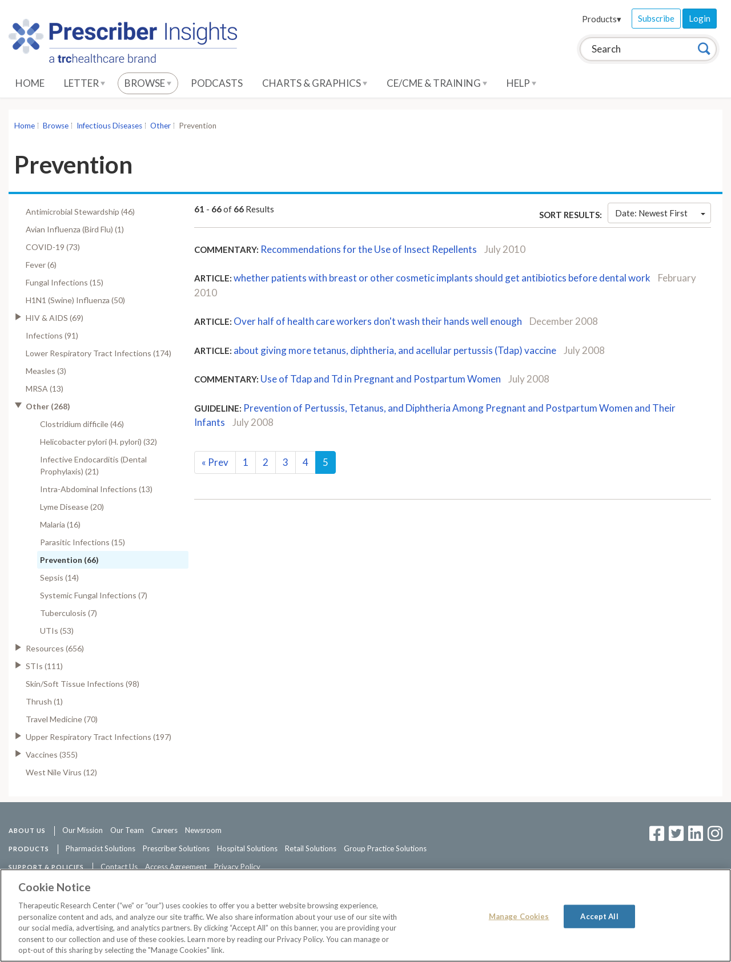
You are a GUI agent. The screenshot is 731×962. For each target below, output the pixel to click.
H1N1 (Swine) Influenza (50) (75, 300)
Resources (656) (55, 648)
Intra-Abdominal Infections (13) (96, 489)
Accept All (599, 915)
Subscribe (656, 18)
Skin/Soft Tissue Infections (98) (82, 684)
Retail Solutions (310, 848)
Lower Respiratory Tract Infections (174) (98, 353)
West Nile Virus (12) (61, 772)
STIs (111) (44, 666)
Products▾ (601, 19)
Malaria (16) (60, 524)
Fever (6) (41, 264)
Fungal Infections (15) (64, 282)
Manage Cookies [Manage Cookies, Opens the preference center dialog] (519, 915)
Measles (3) (46, 371)
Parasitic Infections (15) (82, 542)
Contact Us (119, 866)
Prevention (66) (69, 560)
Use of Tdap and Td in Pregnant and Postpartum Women (380, 379)
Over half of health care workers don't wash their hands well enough (378, 321)
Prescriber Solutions (176, 848)
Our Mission (82, 830)
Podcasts (217, 83)
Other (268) (48, 406)
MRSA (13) (44, 388)
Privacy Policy (237, 866)
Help (521, 83)
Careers (164, 830)
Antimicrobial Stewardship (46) (80, 211)
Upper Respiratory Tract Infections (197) (98, 737)
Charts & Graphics (314, 83)
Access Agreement (176, 866)
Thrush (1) (44, 701)
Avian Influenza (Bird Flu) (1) (75, 229)
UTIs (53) (57, 630)
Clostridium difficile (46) (82, 424)
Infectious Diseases (109, 125)
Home (30, 83)
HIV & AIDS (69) (54, 318)
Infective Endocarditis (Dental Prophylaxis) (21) (93, 465)
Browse (147, 83)
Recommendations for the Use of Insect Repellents (368, 249)
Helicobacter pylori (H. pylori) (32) (98, 441)
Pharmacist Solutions (100, 848)
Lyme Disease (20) (72, 507)
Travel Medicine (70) (62, 719)
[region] (365, 915)
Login (699, 18)
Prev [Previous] (215, 462)
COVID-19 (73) (53, 247)
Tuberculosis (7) (68, 613)
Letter (84, 83)
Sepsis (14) (59, 577)
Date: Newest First (660, 213)
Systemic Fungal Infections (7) (93, 595)
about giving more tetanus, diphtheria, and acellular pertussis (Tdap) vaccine (395, 350)
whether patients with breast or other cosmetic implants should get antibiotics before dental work (442, 278)
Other (160, 125)
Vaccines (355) (52, 754)
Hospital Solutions (247, 848)
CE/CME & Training (437, 83)
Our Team (127, 830)
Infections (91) (52, 335)
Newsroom (203, 830)
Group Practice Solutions (385, 848)
